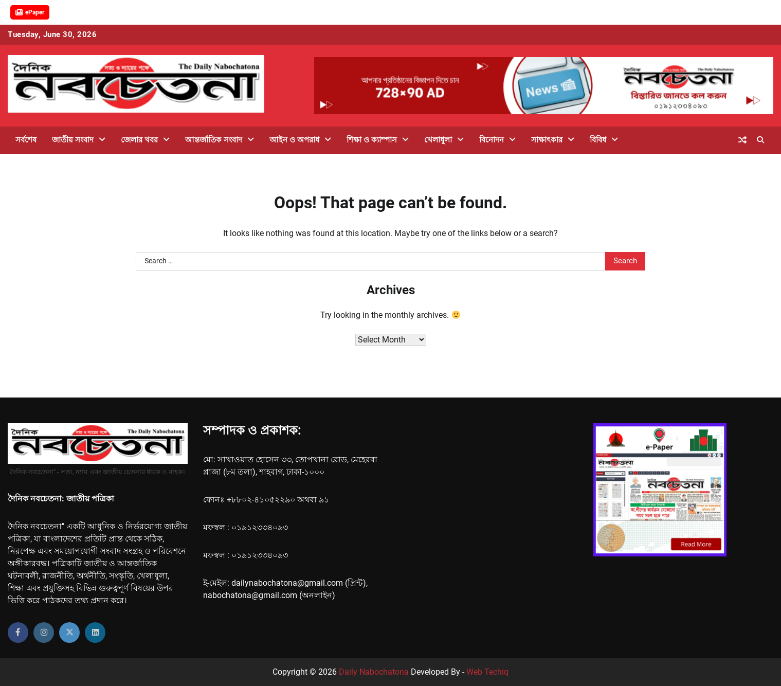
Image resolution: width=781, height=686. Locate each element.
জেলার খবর (139, 140)
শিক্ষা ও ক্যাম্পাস (372, 140)
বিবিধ (598, 140)
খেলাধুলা (438, 140)
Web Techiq (487, 672)
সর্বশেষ (26, 140)
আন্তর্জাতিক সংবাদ (213, 140)
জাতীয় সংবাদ (73, 140)
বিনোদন (491, 140)
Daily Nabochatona (374, 672)
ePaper (29, 12)
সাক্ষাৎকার (546, 140)
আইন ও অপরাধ (294, 140)
